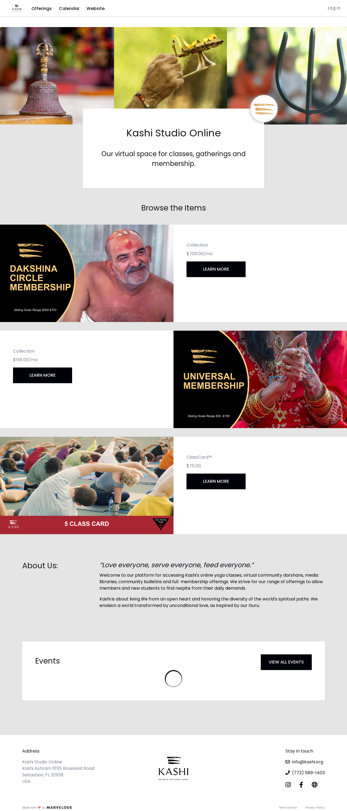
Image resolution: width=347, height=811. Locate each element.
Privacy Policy (315, 808)
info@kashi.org (307, 762)
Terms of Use (288, 808)
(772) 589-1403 (308, 773)
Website (95, 8)
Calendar (69, 8)
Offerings (41, 8)
